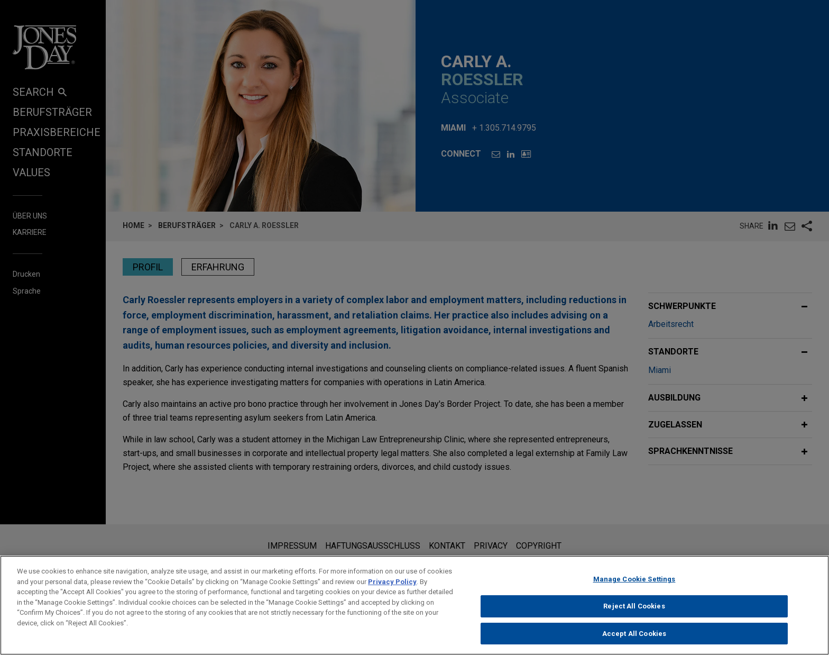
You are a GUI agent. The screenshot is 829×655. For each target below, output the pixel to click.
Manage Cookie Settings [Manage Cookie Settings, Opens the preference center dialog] (634, 585)
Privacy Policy (392, 587)
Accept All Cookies (634, 639)
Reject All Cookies (634, 611)
